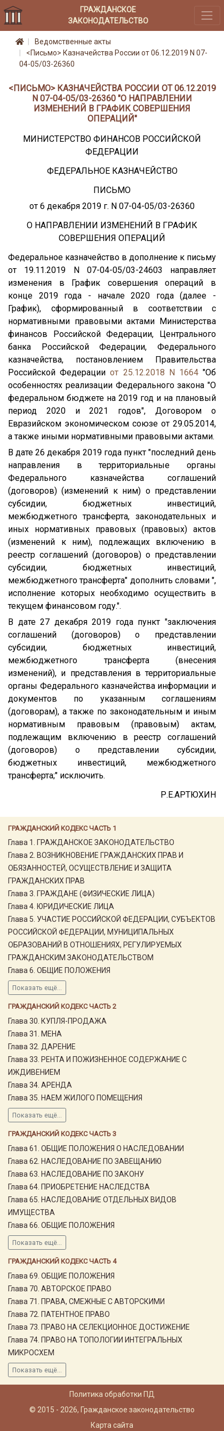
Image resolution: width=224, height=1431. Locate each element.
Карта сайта (112, 1425)
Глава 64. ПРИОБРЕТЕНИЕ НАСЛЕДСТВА (79, 1187)
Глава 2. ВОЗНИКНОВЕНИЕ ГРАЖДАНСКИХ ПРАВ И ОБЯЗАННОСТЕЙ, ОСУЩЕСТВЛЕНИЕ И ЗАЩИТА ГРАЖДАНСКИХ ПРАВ (95, 868)
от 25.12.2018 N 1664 (154, 372)
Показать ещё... (37, 988)
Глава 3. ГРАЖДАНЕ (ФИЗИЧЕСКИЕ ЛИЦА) (81, 893)
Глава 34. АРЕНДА (40, 1085)
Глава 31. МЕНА (35, 1034)
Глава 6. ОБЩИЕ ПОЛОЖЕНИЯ (59, 970)
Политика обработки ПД (112, 1394)
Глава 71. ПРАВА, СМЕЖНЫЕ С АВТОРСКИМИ (86, 1301)
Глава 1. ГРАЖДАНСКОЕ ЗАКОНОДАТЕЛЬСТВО (91, 842)
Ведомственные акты (73, 41)
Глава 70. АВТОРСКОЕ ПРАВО (59, 1288)
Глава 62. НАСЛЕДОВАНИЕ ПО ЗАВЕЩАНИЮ (85, 1161)
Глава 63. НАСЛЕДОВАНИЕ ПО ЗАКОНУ (76, 1174)
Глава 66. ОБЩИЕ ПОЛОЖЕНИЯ (61, 1225)
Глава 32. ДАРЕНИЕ (42, 1046)
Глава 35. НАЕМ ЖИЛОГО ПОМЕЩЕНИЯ (75, 1098)
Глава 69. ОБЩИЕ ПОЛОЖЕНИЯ (61, 1276)
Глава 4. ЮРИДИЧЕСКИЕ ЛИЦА (61, 906)
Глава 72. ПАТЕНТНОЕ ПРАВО (59, 1314)
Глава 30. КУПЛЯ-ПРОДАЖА (57, 1021)
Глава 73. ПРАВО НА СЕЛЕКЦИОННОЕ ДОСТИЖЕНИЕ (99, 1327)
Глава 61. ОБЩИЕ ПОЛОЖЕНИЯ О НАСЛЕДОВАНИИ (96, 1148)
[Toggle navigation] (207, 15)
